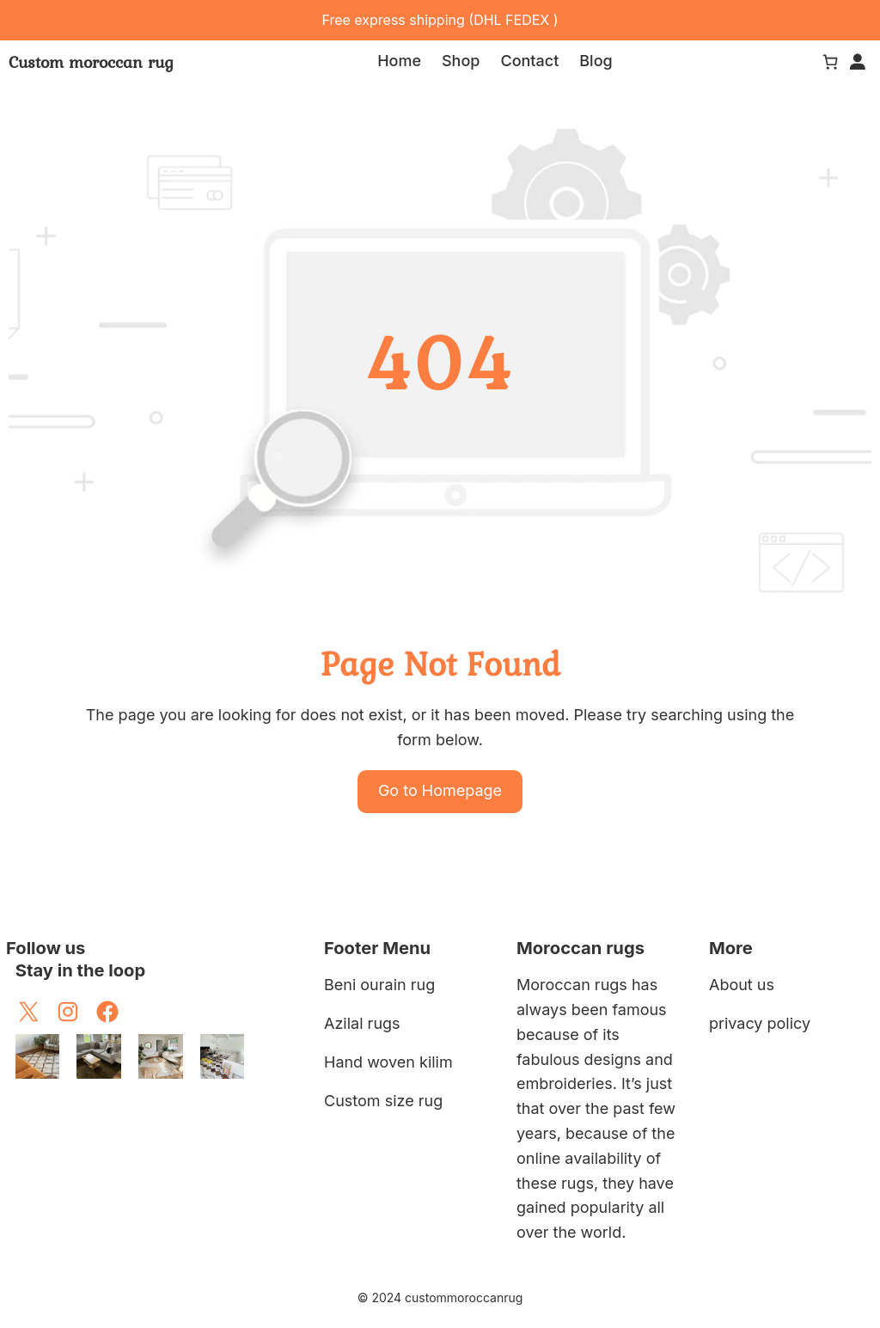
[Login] (857, 62)
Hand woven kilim (388, 1062)
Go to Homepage (440, 790)
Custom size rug (383, 1101)
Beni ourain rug (379, 985)
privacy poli (751, 1023)
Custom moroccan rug (91, 62)
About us (741, 985)
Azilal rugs (362, 1023)
